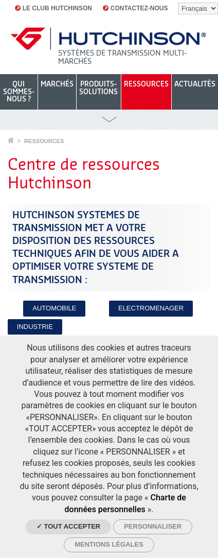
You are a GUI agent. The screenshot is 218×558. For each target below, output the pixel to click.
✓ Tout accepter (68, 526)
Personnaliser (152, 526)
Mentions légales (109, 544)
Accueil (11, 140)
